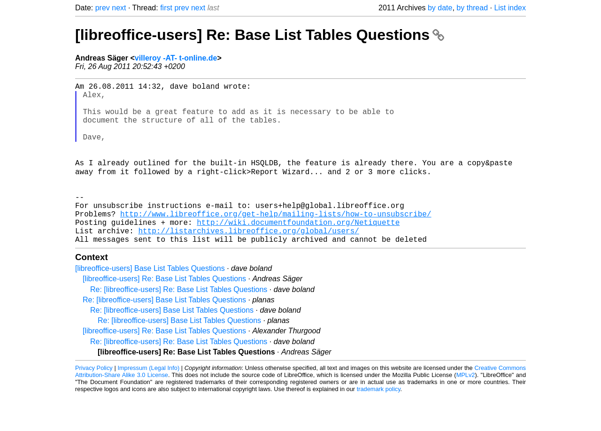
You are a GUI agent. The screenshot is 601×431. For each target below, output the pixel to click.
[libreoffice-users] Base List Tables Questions (150, 303)
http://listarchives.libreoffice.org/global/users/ (248, 263)
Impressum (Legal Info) (148, 402)
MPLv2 (465, 409)
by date (440, 8)
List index (510, 8)
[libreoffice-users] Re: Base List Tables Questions (259, 34)
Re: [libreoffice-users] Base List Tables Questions (164, 335)
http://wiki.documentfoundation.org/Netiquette (298, 253)
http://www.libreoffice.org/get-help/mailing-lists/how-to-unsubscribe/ (275, 243)
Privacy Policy (94, 402)
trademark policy (379, 423)
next (119, 8)
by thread (472, 8)
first (166, 8)
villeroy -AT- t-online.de (176, 58)
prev (102, 8)
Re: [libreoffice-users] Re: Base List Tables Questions (178, 324)
